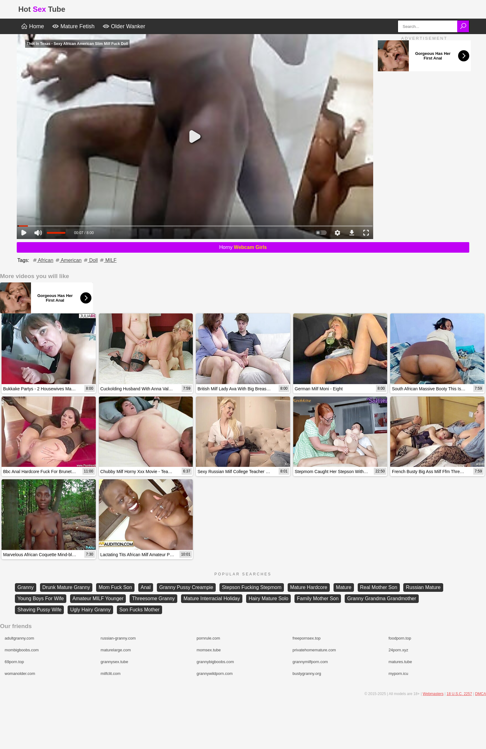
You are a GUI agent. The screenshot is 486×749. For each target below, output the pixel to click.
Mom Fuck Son (115, 587)
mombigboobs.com (22, 650)
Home (32, 26)
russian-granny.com (118, 638)
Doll (90, 260)
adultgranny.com (19, 638)
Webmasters (433, 694)
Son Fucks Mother (139, 609)
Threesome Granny (153, 598)
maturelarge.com (116, 650)
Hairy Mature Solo (268, 598)
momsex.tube (209, 650)
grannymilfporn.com (310, 661)
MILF (108, 260)
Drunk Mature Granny (66, 587)
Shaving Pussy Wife (39, 609)
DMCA (480, 694)
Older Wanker (124, 26)
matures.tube (400, 661)
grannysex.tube (114, 661)
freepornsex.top (306, 638)
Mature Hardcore (308, 587)
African (42, 260)
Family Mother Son (317, 598)
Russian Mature (423, 587)
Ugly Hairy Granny (90, 609)
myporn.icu (398, 673)
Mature (343, 587)
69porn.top (14, 661)
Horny (243, 247)
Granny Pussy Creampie (186, 587)
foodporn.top (399, 638)
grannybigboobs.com (215, 661)
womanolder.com (20, 673)
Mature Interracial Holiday (211, 598)
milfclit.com (111, 673)
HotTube (41, 9)
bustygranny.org (307, 673)
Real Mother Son (378, 587)
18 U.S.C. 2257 (459, 694)
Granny (25, 587)
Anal (146, 587)
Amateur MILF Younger (98, 598)
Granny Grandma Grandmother (381, 598)
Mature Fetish (73, 26)
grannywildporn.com (214, 673)
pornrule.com (208, 638)
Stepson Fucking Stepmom (251, 587)
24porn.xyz (398, 650)
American (68, 260)
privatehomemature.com (314, 650)
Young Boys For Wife (40, 598)
